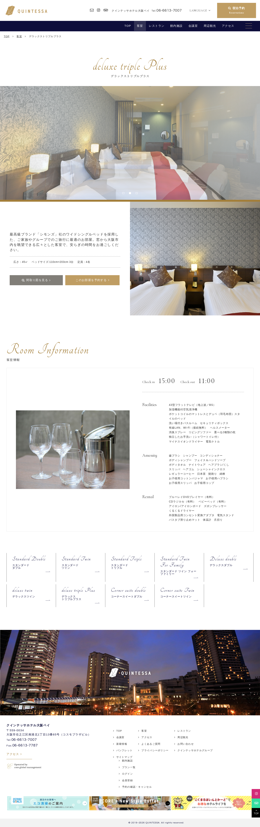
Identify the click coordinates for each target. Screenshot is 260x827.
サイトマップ (124, 757)
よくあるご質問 (150, 743)
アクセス (228, 25)
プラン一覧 (129, 767)
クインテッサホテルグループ (195, 750)
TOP (127, 25)
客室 (140, 25)
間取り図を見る (37, 280)
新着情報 (121, 743)
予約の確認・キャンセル (137, 786)
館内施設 (176, 25)
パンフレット (124, 750)
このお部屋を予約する (91, 280)
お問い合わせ (185, 743)
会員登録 (127, 780)
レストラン (157, 25)
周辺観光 (210, 25)
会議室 (193, 25)
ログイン (127, 773)
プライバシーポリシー (155, 750)
